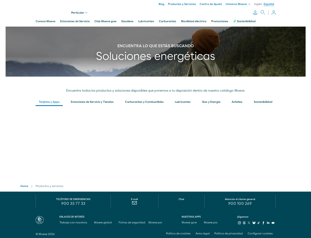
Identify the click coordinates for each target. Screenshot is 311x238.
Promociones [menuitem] (219, 20)
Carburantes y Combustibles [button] (144, 101)
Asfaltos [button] (237, 101)
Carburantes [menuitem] (167, 20)
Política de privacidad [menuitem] (228, 232)
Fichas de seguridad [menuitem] (132, 221)
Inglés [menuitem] (258, 4)
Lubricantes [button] (183, 101)
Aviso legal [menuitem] (202, 232)
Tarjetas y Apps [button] (49, 101)
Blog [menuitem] (161, 4)
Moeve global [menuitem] (104, 221)
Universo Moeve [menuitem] (238, 4)
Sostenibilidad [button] (263, 101)
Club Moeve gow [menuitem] (105, 20)
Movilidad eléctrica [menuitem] (193, 20)
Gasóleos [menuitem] (127, 20)
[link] (64, 125)
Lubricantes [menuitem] (146, 20)
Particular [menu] (80, 12)
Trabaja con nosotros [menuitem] (75, 221)
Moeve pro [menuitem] (157, 221)
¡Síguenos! (242, 216)
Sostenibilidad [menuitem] (244, 20)
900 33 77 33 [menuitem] (73, 203)
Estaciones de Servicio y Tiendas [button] (92, 101)
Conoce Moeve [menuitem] (45, 20)
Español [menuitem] (269, 4)
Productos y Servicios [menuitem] (182, 4)
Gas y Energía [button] (211, 101)
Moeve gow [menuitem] (191, 221)
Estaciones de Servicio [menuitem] (75, 20)
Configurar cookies (260, 232)
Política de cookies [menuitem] (178, 232)
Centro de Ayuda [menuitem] (211, 4)
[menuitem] (49, 102)
